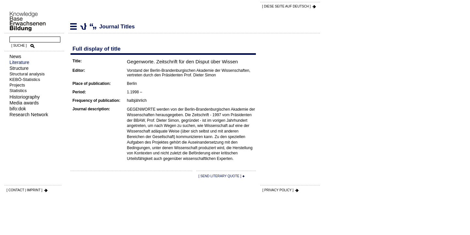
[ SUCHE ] (19, 45)
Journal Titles (83, 26)
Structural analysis (27, 73)
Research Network (28, 114)
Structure (18, 68)
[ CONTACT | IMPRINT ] (24, 190)
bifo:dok (17, 108)
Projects (17, 85)
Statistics (18, 90)
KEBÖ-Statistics (24, 79)
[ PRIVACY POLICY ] (277, 190)
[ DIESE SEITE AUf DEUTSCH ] (286, 6)
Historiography (24, 97)
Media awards (24, 102)
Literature (19, 62)
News (15, 56)
